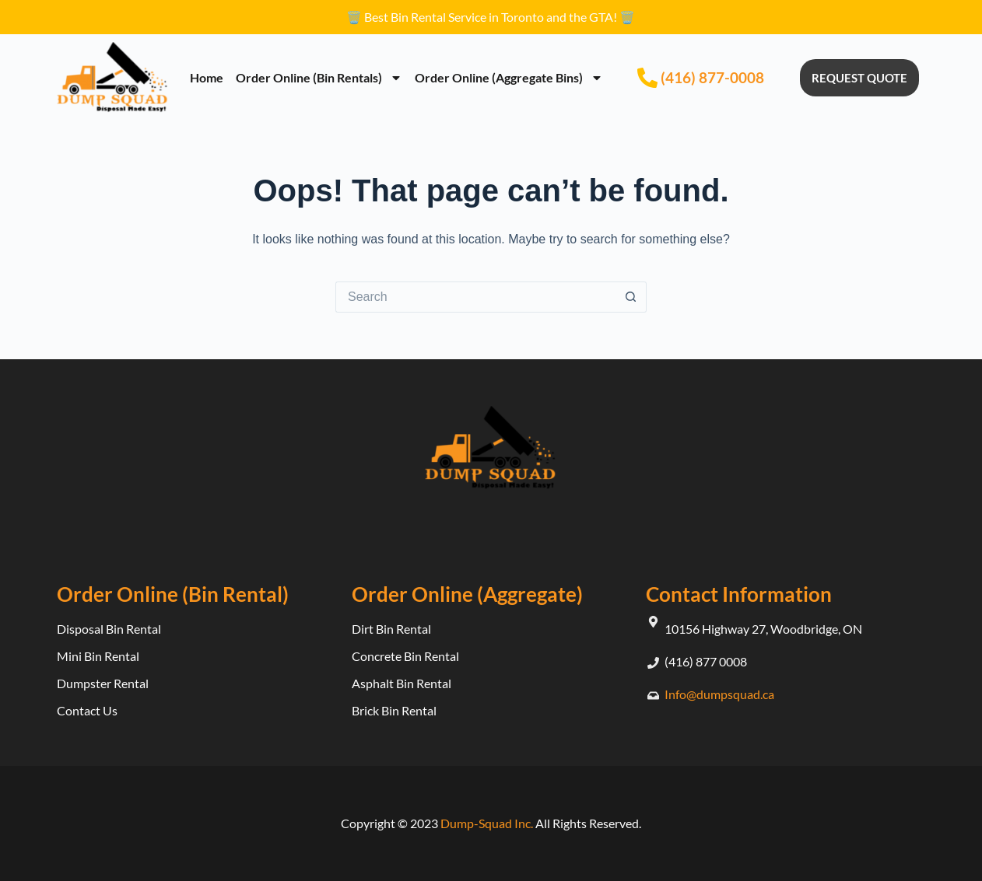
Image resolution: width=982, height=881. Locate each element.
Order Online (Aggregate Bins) (509, 78)
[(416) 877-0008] (647, 78)
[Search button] (631, 297)
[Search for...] (475, 297)
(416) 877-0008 (712, 77)
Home (206, 77)
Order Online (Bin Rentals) (319, 78)
